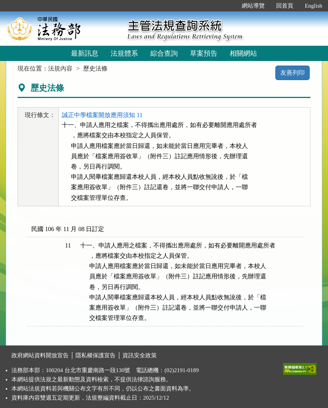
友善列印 (292, 72)
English (313, 6)
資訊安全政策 (139, 355)
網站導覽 (253, 6)
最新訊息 (84, 53)
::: (228, 6)
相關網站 (243, 53)
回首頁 (284, 6)
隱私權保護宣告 (96, 355)
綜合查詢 (164, 53)
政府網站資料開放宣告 (40, 355)
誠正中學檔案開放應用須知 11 (102, 115)
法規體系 (124, 53)
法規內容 (60, 68)
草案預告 (203, 53)
